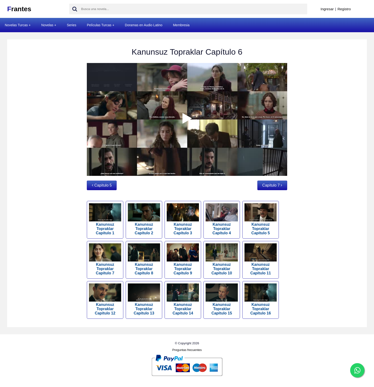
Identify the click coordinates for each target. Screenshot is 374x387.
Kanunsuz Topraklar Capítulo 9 (183, 259)
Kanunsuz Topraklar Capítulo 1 (105, 219)
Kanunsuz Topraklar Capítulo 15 (222, 299)
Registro (344, 9)
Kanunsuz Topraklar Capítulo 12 (105, 299)
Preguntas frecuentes (187, 350)
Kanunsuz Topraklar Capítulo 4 (222, 219)
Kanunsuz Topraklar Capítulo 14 (183, 299)
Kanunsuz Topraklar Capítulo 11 (260, 259)
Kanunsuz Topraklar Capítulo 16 (260, 299)
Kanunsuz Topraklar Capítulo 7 (105, 259)
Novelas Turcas (16, 25)
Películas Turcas (99, 25)
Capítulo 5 (102, 185)
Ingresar (327, 9)
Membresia (181, 25)
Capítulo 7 (272, 185)
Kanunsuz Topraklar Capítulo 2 (144, 219)
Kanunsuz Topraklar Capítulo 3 (183, 219)
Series (71, 25)
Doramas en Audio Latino (143, 25)
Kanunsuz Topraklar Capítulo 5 (260, 219)
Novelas (47, 25)
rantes (19, 9)
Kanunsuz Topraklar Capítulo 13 (144, 299)
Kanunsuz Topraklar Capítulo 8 (144, 259)
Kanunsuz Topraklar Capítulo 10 (222, 259)
